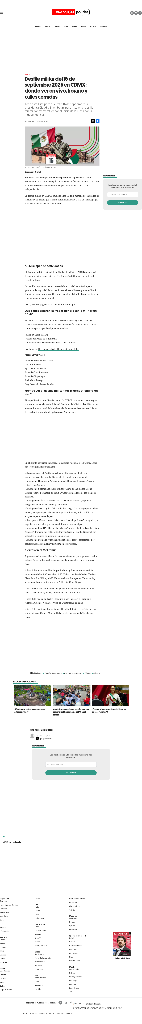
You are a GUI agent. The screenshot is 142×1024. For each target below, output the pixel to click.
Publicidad (24, 1013)
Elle (36, 904)
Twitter (132, 13)
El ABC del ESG (74, 906)
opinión (83, 26)
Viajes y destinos (75, 977)
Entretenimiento (40, 930)
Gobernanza (39, 985)
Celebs (37, 914)
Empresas (3, 901)
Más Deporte (73, 953)
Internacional (4, 912)
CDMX (66, 26)
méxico (47, 26)
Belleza (2, 986)
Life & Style (40, 924)
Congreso (3, 947)
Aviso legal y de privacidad (47, 1013)
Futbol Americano (75, 946)
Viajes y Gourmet (6, 990)
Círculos (3, 978)
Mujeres (3, 927)
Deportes (38, 934)
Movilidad (38, 989)
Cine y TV (38, 938)
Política (3, 937)
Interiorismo (39, 969)
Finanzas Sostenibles (77, 899)
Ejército (87, 673)
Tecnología (4, 916)
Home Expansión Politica (9, 905)
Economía (3, 909)
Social (37, 982)
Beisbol (72, 942)
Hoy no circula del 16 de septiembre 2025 (58, 349)
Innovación (73, 902)
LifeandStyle (4, 931)
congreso (57, 26)
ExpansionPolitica (71, 1003)
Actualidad (73, 918)
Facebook (140, 13)
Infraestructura (40, 962)
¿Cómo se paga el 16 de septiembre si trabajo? (52, 304)
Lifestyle (72, 957)
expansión (104, 26)
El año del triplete (122, 958)
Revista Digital (74, 961)
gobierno (38, 26)
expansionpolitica (66, 1003)
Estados (3, 955)
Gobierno (3, 940)
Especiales (73, 930)
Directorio (69, 1013)
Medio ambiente (40, 978)
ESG (1, 924)
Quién (2, 968)
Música (37, 942)
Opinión (2, 959)
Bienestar (72, 984)
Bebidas (72, 973)
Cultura (37, 899)
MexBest (73, 967)
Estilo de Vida (74, 988)
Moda (2, 982)
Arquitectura (39, 965)
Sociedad (93, 26)
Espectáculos (5, 971)
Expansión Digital (43, 735)
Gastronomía (74, 969)
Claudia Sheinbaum (52, 673)
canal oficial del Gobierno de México (62, 404)
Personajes (73, 981)
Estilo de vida (39, 918)
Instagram (136, 13)
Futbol (71, 938)
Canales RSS (60, 1013)
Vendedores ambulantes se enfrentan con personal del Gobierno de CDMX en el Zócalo (70, 712)
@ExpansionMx (46, 739)
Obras (2, 920)
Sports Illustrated (77, 936)
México (2, 943)
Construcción (39, 954)
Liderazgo (72, 922)
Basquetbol (73, 949)
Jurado (71, 992)
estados (74, 26)
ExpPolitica (60, 1003)
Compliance (33, 1013)
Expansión (4, 899)
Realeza (3, 975)
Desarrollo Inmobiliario (43, 958)
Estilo (37, 927)
